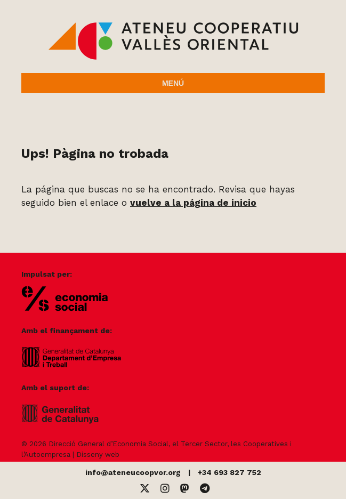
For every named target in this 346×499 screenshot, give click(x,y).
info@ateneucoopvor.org (133, 472)
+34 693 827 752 (229, 472)
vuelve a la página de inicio (193, 202)
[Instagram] (165, 488)
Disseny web (97, 454)
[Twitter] (145, 488)
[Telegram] (205, 488)
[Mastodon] (184, 488)
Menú (173, 83)
